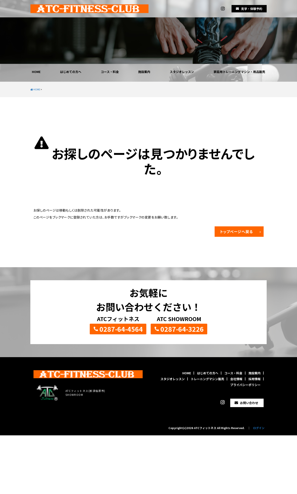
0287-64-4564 (121, 329)
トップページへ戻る (236, 231)
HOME (36, 72)
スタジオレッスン (182, 72)
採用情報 (254, 379)
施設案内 (144, 72)
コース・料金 (110, 72)
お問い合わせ (249, 403)
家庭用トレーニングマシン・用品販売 (239, 72)
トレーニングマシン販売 (207, 379)
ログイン (258, 428)
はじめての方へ (70, 72)
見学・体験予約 (251, 9)
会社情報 (236, 379)
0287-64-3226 (182, 329)
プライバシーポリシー (245, 385)
